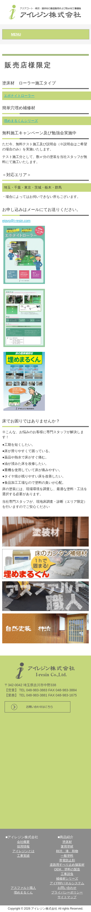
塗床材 (67, 842)
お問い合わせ (67, 888)
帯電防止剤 (67, 860)
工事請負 (67, 874)
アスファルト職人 (23, 888)
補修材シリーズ (67, 878)
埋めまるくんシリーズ (21, 121)
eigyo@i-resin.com (16, 221)
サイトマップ (67, 897)
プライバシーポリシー (67, 892)
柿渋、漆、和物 (67, 851)
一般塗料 (67, 855)
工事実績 (23, 855)
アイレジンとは (23, 851)
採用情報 (23, 846)
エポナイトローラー (19, 96)
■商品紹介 (65, 837)
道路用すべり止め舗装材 (67, 864)
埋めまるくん (23, 892)
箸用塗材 (67, 846)
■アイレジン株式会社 (22, 837)
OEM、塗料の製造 (67, 869)
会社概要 (23, 842)
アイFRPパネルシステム (67, 883)
